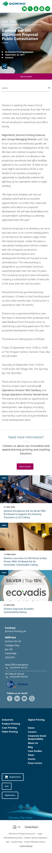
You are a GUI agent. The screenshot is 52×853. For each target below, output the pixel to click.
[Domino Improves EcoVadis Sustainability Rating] (26, 593)
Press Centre (35, 763)
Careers (32, 731)
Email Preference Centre (34, 842)
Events (31, 758)
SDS (7, 786)
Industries (7, 719)
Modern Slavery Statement (35, 837)
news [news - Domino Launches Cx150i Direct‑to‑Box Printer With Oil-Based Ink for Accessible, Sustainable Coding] (4, 525)
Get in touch (26, 76)
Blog (30, 746)
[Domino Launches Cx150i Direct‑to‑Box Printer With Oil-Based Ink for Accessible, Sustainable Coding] (26, 546)
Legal (39, 833)
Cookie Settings (26, 846)
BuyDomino (13, 777)
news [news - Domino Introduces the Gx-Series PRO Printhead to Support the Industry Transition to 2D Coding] (4, 478)
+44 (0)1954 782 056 (18, 676)
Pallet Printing (10, 731)
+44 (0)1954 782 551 (18, 667)
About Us (33, 742)
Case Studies (35, 750)
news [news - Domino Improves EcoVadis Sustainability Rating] (4, 572)
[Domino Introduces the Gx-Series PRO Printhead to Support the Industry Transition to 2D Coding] (26, 498)
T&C (7, 842)
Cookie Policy (17, 842)
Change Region (31, 827)
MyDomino (10, 795)
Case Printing (9, 727)
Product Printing (11, 723)
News (31, 754)
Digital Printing (36, 719)
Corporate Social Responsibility (37, 737)
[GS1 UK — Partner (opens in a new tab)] (17, 683)
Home (31, 727)
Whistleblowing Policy (13, 837)
